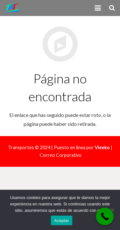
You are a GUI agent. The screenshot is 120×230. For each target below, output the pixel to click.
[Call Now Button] (105, 216)
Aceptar (61, 220)
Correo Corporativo (61, 155)
